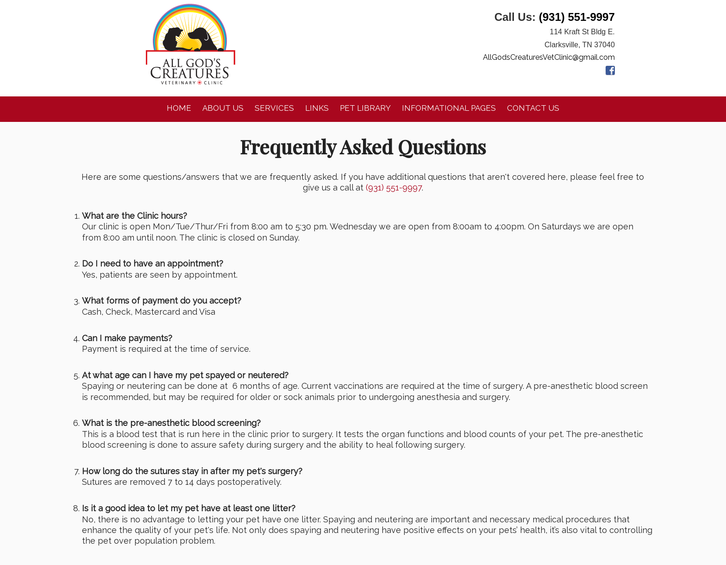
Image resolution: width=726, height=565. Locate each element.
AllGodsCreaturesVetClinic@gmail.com (549, 57)
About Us (223, 108)
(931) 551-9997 (577, 17)
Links (317, 108)
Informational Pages (449, 108)
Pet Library (365, 108)
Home (179, 108)
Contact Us (533, 108)
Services (274, 108)
